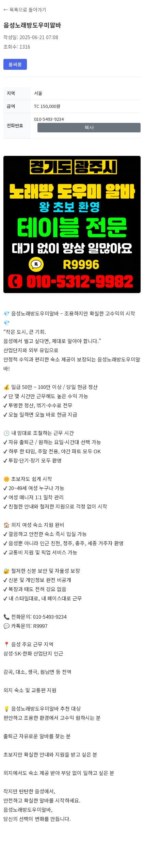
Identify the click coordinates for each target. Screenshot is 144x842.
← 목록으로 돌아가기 (24, 9)
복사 (89, 127)
